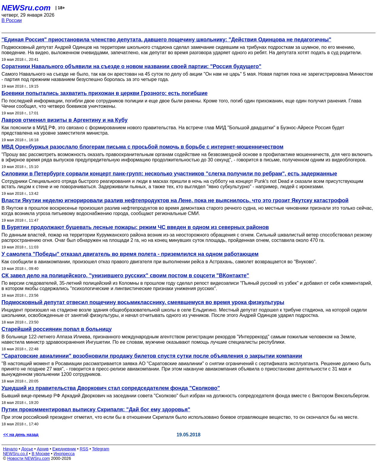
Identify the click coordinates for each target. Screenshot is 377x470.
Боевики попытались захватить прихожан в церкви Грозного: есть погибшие (104, 93)
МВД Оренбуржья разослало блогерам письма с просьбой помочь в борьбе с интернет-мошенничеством (142, 147)
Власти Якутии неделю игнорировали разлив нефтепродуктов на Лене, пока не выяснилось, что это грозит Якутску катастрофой (175, 200)
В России (11, 20)
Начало (10, 448)
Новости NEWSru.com (28, 458)
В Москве (41, 453)
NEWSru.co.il (15, 453)
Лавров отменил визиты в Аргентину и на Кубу (64, 120)
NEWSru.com (26, 7)
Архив (43, 448)
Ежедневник (64, 448)
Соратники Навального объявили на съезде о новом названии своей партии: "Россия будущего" (131, 66)
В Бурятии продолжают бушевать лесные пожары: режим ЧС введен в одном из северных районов (135, 227)
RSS (84, 448)
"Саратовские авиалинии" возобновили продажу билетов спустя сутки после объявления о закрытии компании (151, 356)
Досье (27, 448)
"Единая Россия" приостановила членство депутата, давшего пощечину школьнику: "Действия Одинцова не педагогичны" (166, 40)
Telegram (100, 448)
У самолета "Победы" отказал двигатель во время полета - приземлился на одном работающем (130, 254)
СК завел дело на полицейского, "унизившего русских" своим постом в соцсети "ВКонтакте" (125, 275)
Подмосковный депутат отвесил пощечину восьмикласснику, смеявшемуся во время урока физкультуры (142, 302)
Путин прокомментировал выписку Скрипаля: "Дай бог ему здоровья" (95, 410)
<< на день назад (20, 434)
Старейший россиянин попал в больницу (56, 329)
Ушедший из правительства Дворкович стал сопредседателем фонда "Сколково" (110, 388)
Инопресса (64, 453)
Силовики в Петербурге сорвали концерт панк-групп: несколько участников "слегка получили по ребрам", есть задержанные (169, 174)
